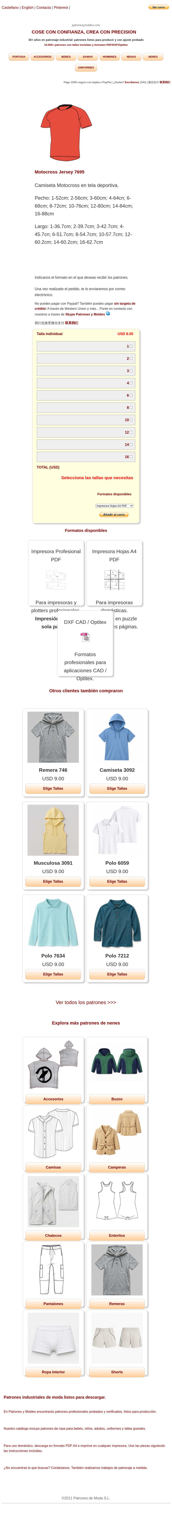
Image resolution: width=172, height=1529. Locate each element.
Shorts (117, 1372)
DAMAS (88, 56)
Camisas (53, 1167)
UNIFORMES (86, 67)
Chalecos (53, 1236)
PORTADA (19, 56)
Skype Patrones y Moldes (87, 314)
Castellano (10, 8)
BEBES (66, 56)
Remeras (117, 1304)
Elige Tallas (53, 788)
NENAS (131, 56)
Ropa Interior (53, 1372)
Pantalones (53, 1304)
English (28, 8)
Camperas (117, 1167)
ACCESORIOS (42, 56)
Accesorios (53, 1099)
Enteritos (117, 1236)
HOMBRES (109, 56)
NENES (153, 56)
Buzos (117, 1099)
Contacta (44, 8)
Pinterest (61, 8)
